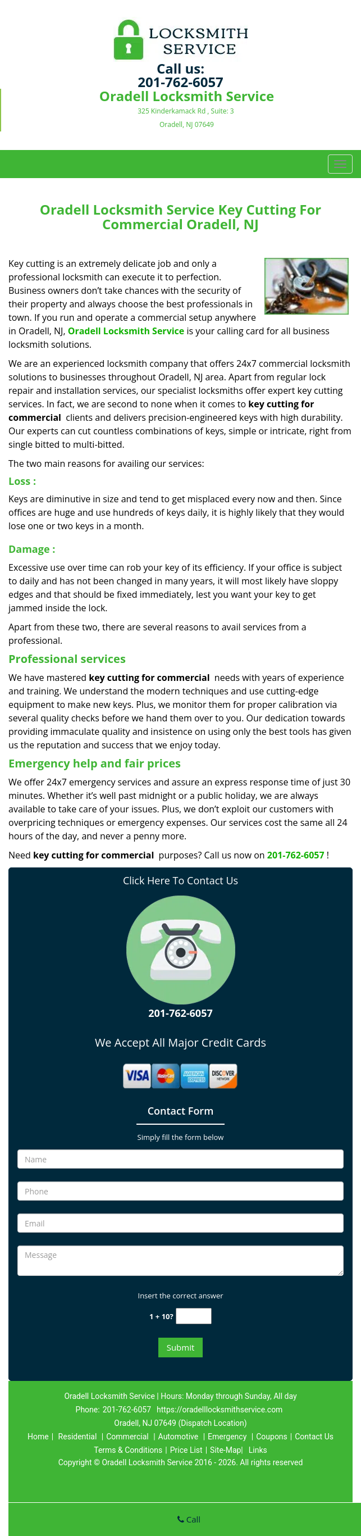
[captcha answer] (194, 1316)
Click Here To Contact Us (180, 880)
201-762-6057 (180, 81)
